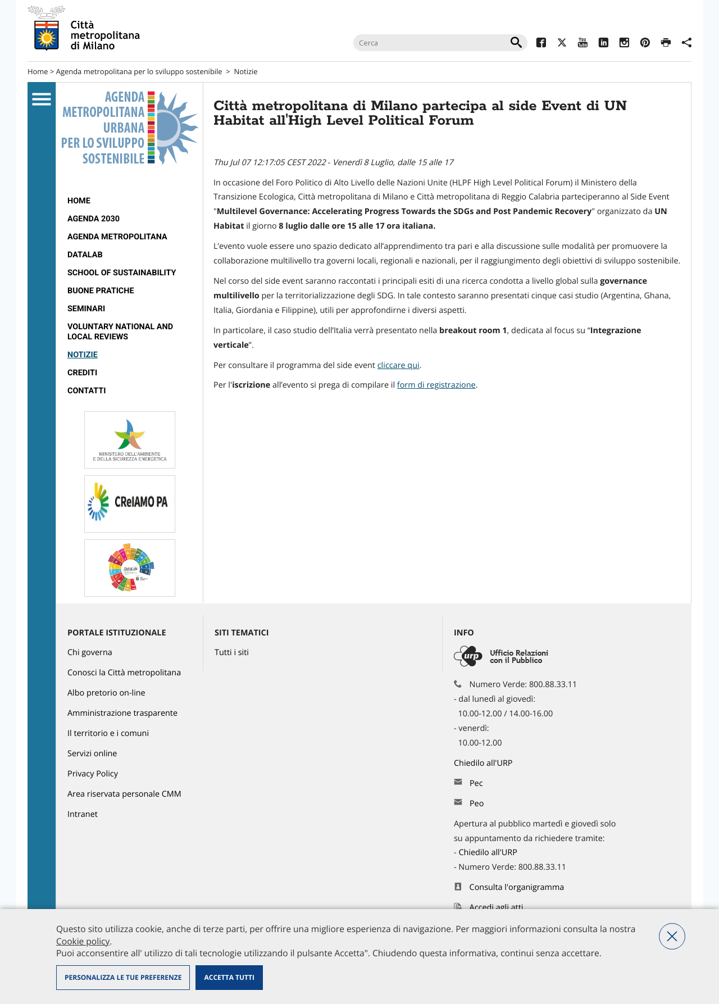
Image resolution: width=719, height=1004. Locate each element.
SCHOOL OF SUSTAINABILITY (121, 273)
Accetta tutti (229, 977)
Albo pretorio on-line (106, 693)
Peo (477, 803)
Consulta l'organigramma (517, 887)
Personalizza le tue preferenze (123, 977)
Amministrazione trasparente (122, 713)
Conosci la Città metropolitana (124, 672)
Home (38, 71)
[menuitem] (129, 201)
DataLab (85, 255)
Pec (476, 783)
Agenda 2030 (93, 219)
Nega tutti (672, 936)
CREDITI (82, 373)
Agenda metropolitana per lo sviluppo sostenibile (139, 71)
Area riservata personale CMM (124, 794)
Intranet (82, 814)
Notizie (246, 71)
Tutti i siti (232, 652)
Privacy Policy (92, 774)
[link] (436, 385)
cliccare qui (398, 365)
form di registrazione (436, 385)
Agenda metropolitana (117, 237)
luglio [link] (297, 226)
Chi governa (89, 652)
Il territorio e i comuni (108, 733)
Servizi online (92, 753)
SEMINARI (86, 309)
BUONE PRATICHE (100, 291)
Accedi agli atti (497, 907)
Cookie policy (83, 941)
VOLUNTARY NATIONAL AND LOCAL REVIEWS (120, 332)
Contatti (86, 391)
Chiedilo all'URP (484, 763)
